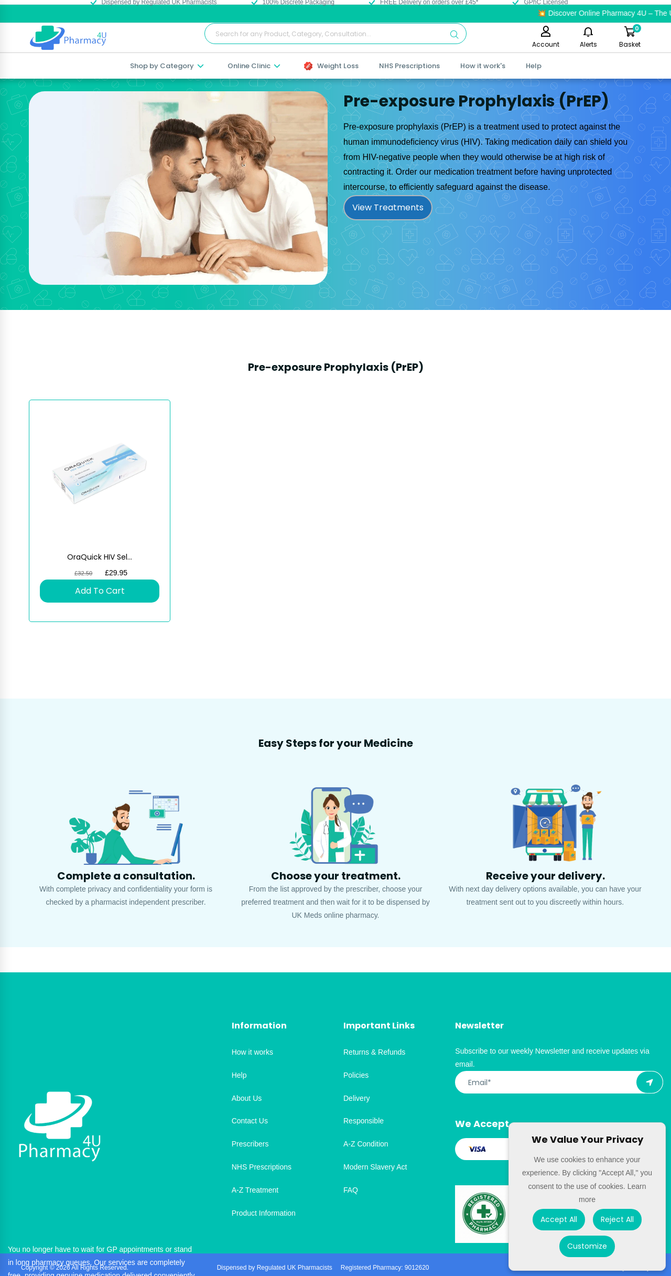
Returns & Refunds (374, 1052)
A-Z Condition (365, 1144)
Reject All (617, 1219)
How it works (252, 1052)
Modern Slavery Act (375, 1167)
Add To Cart (100, 591)
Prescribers (250, 1144)
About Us (247, 1098)
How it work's (482, 66)
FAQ (350, 1190)
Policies (356, 1075)
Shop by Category (167, 66)
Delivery (356, 1098)
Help (534, 66)
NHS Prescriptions (409, 66)
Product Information (264, 1213)
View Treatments (388, 207)
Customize (587, 1246)
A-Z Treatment (255, 1190)
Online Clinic (255, 66)
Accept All (558, 1219)
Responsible (363, 1121)
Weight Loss (331, 66)
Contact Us (250, 1121)
